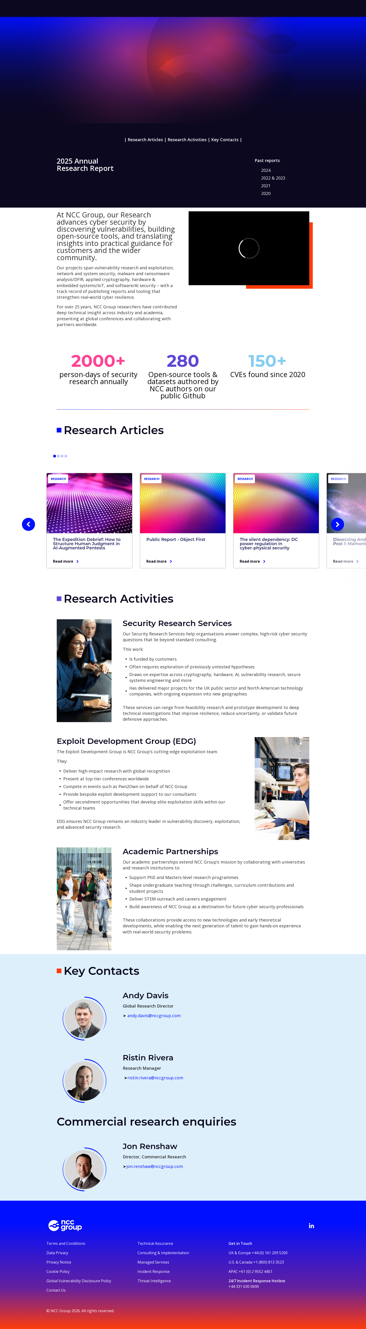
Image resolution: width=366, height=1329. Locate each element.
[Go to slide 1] (54, 456)
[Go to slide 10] (65, 456)
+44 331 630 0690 (244, 1286)
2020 (266, 193)
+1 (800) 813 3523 (268, 1262)
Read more (63, 561)
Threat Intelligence (154, 1280)
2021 (266, 185)
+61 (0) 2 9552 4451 (255, 1271)
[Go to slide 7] (62, 456)
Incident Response (153, 1271)
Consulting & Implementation (163, 1252)
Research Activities (187, 139)
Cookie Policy (58, 1271)
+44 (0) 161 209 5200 (270, 1252)
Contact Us (56, 1290)
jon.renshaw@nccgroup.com (154, 1166)
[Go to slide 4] (58, 456)
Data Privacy (57, 1252)
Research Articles (145, 139)
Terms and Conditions (65, 1243)
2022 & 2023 (273, 178)
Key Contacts (225, 139)
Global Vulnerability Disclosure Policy (78, 1280)
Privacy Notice (58, 1262)
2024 (266, 170)
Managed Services (153, 1262)
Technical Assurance (155, 1243)
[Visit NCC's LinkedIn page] (311, 1225)
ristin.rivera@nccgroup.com (155, 1077)
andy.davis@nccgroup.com (154, 1015)
